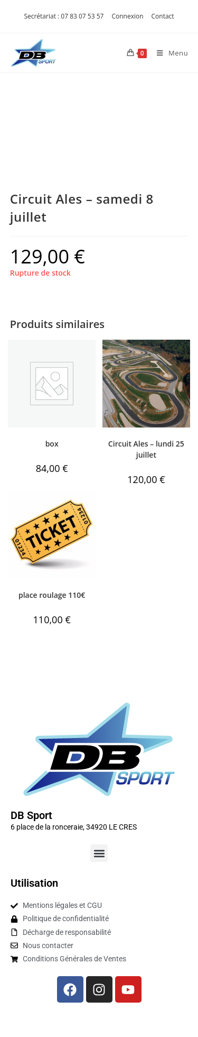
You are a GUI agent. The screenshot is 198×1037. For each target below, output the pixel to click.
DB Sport (31, 815)
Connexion (127, 16)
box (52, 444)
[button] (99, 853)
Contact (163, 16)
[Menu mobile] (168, 53)
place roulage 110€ (51, 595)
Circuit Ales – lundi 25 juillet (146, 449)
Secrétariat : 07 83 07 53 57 (63, 16)
